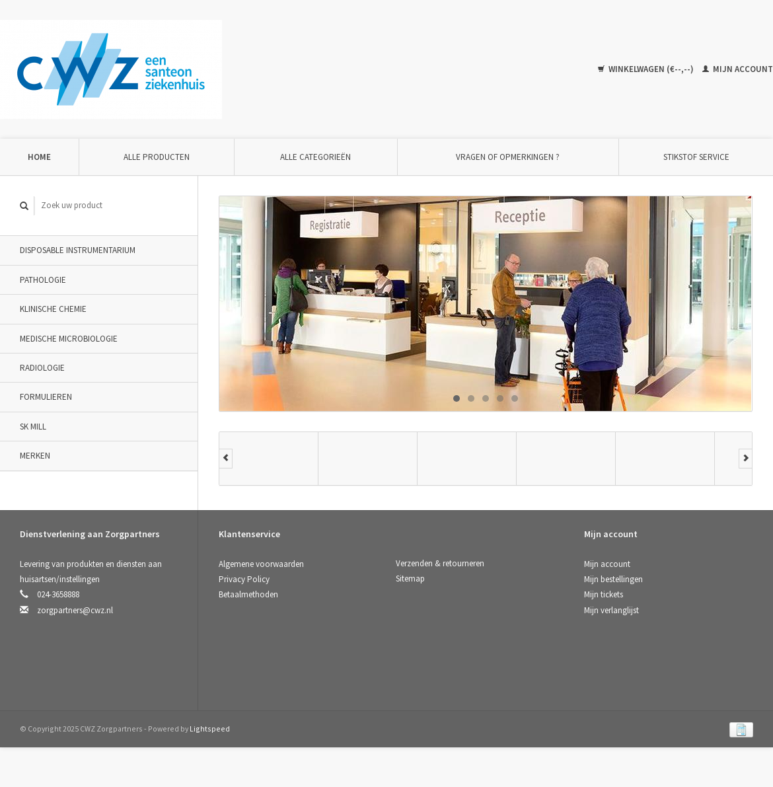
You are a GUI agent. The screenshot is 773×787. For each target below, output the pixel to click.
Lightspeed (210, 728)
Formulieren (46, 396)
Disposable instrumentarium (77, 250)
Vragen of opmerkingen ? (508, 157)
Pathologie (43, 279)
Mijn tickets (603, 594)
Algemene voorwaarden (261, 564)
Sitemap (410, 578)
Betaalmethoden (248, 594)
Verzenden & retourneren (440, 563)
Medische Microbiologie (69, 338)
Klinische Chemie (53, 309)
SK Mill (33, 426)
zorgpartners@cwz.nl (75, 610)
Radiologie (42, 367)
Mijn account (737, 69)
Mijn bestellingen (613, 579)
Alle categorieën (315, 157)
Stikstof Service (696, 157)
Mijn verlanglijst (611, 610)
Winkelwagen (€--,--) (647, 69)
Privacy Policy (244, 579)
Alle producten (157, 157)
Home (39, 157)
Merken (35, 455)
